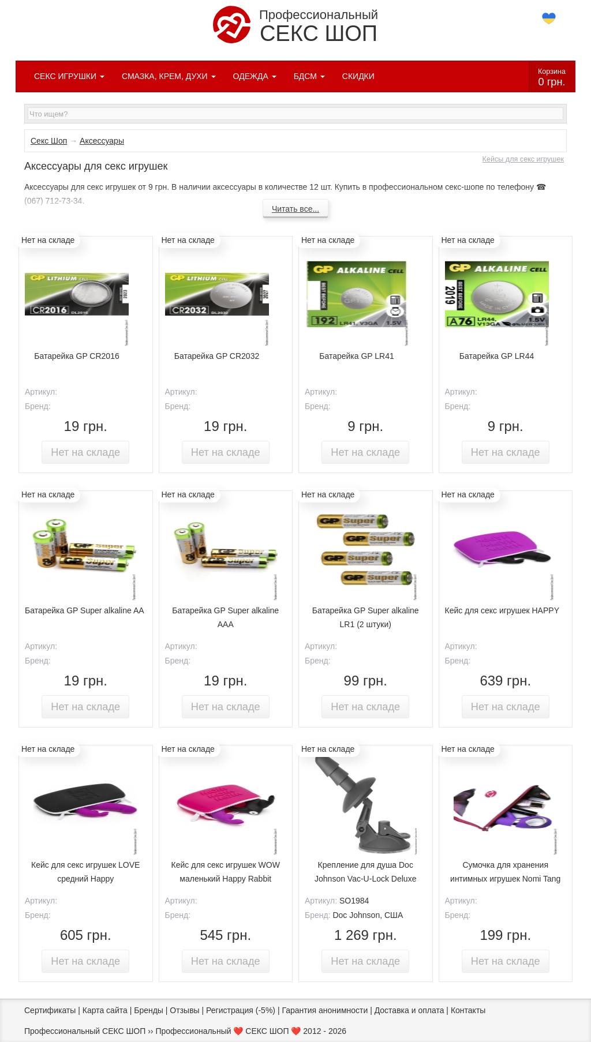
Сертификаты (50, 1010)
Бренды (148, 1010)
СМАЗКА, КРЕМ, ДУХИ (169, 76)
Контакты (468, 1010)
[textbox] (295, 113)
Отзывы (184, 1010)
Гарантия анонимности (325, 1010)
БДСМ (309, 76)
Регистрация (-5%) (240, 1010)
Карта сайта (105, 1010)
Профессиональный (295, 26)
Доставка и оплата (409, 1010)
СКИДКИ (358, 76)
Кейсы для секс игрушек (523, 159)
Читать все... (295, 208)
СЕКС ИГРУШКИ (69, 76)
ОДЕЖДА (254, 76)
